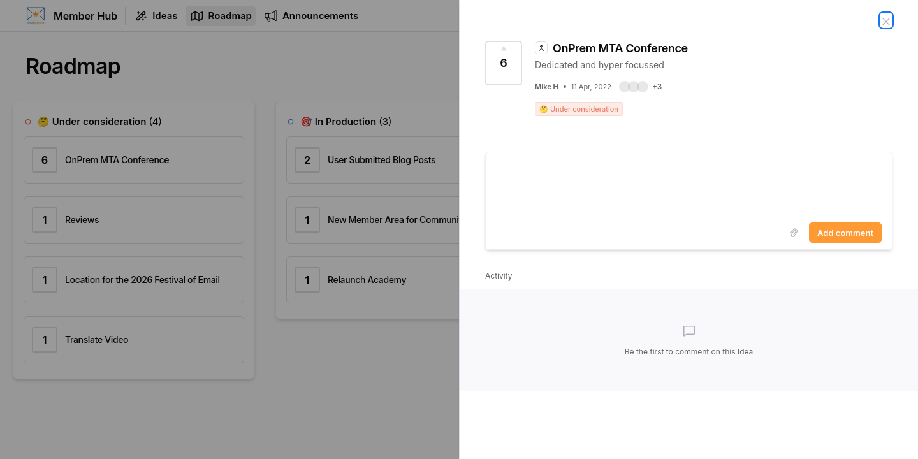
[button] (640, 86)
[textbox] (689, 185)
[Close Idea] (886, 20)
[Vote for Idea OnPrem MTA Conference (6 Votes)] (503, 63)
